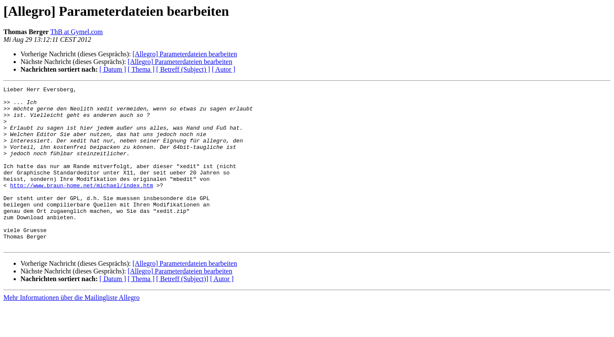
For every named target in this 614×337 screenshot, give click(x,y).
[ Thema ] (141, 69)
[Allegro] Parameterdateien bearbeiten (185, 54)
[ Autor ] (223, 69)
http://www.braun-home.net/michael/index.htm (81, 205)
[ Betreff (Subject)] (182, 310)
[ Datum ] (112, 69)
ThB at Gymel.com (76, 31)
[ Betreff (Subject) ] (183, 69)
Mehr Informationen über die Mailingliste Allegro (71, 329)
